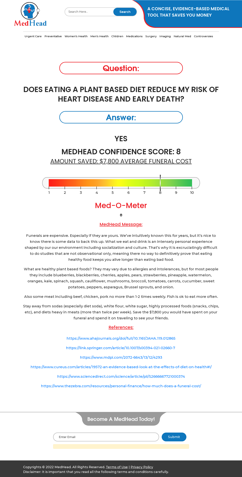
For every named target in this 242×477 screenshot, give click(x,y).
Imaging (165, 36)
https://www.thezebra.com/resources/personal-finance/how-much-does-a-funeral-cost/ (121, 386)
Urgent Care (33, 36)
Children (117, 36)
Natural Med (182, 36)
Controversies (203, 36)
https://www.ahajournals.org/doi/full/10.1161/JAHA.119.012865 (121, 338)
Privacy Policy (142, 467)
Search (124, 12)
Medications (134, 36)
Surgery (151, 36)
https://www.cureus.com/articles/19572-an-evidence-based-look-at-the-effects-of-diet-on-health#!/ (121, 367)
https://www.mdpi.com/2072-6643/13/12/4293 (121, 357)
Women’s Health (76, 36)
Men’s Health (99, 36)
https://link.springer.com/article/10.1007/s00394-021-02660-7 (121, 348)
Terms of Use (117, 467)
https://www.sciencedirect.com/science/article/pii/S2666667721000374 (121, 376)
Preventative (53, 36)
